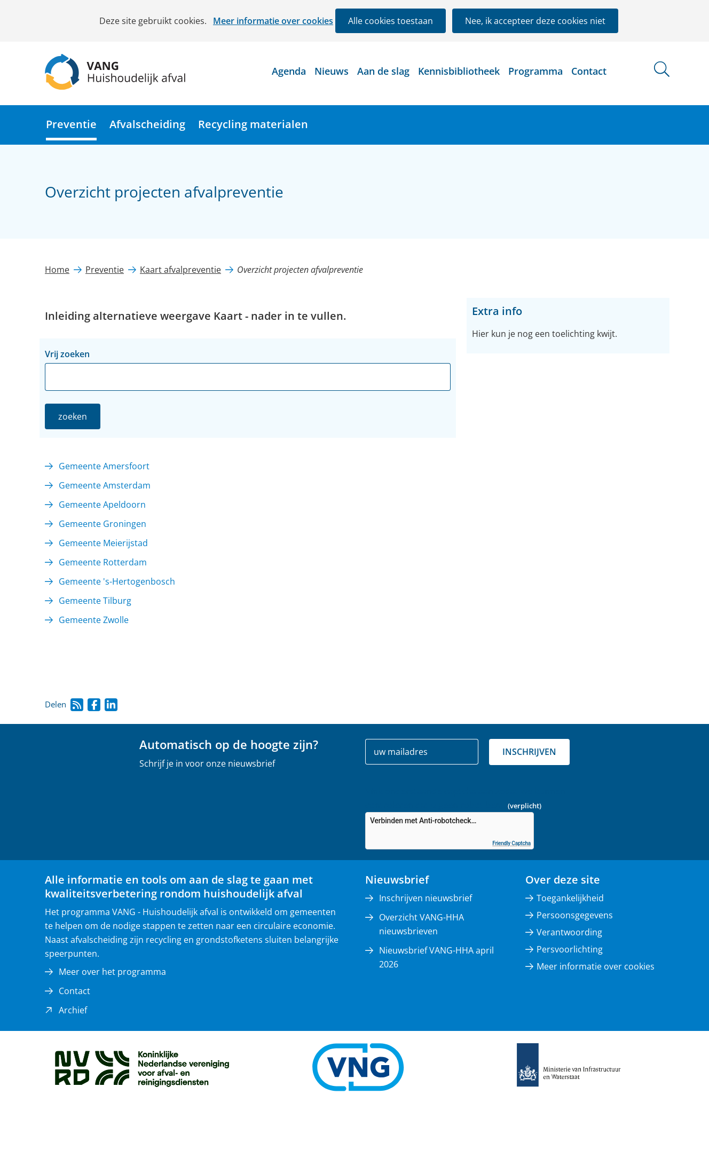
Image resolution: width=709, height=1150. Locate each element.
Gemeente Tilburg (95, 600)
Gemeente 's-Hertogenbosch (117, 581)
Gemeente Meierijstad (103, 543)
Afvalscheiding (147, 124)
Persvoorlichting (570, 949)
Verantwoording (569, 932)
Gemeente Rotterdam (103, 562)
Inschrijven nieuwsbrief (425, 898)
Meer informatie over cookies (273, 21)
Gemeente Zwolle (94, 620)
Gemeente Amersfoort (104, 466)
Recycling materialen (253, 124)
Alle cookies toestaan (390, 21)
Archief (73, 1010)
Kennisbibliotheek (459, 71)
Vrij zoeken (67, 354)
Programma (535, 71)
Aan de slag (383, 71)
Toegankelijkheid (570, 898)
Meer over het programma (112, 972)
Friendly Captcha (511, 843)
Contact (588, 71)
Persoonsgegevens (575, 915)
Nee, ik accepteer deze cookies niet (535, 21)
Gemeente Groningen (102, 524)
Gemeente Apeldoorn (102, 504)
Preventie (71, 124)
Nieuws (331, 71)
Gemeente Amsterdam (105, 485)
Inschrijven (529, 752)
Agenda (289, 71)
